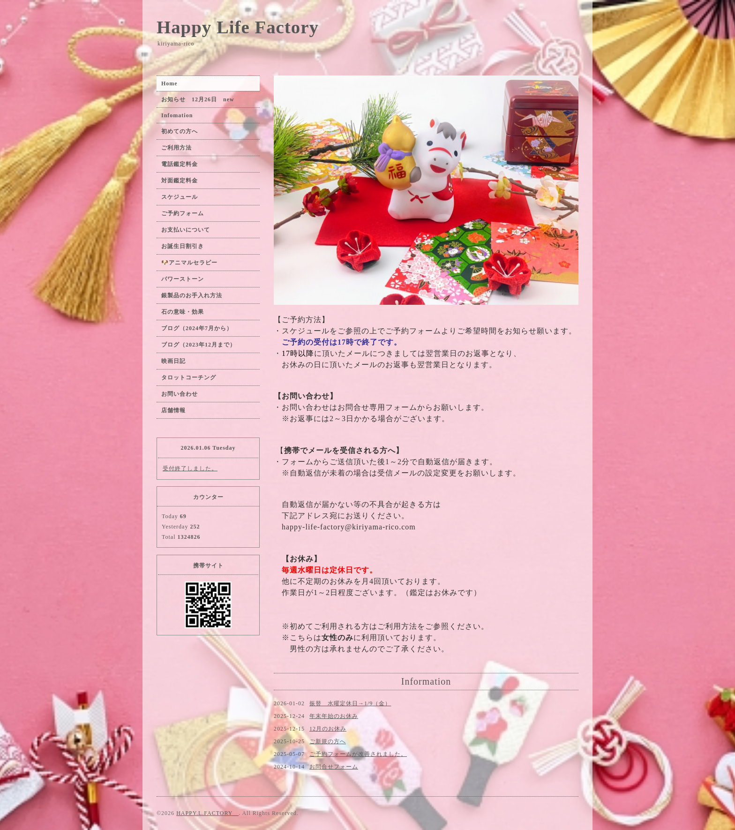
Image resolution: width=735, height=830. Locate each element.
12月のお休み (327, 728)
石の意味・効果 (182, 312)
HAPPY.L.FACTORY (207, 813)
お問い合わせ (179, 394)
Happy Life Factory (238, 27)
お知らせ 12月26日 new (197, 99)
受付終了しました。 (190, 468)
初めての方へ (179, 131)
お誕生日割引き (182, 246)
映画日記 (173, 361)
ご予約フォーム (182, 213)
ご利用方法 (176, 147)
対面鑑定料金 (179, 180)
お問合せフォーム (333, 766)
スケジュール (179, 197)
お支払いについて (185, 229)
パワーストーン (185, 279)
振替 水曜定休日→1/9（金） (350, 703)
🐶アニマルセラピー (189, 262)
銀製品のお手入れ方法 (191, 295)
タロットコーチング (188, 377)
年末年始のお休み (333, 716)
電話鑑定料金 (182, 164)
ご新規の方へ (327, 741)
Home (169, 83)
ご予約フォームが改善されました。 (358, 754)
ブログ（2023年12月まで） (198, 344)
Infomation (177, 115)
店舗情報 (173, 410)
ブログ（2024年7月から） (196, 328)
